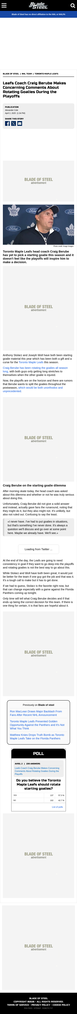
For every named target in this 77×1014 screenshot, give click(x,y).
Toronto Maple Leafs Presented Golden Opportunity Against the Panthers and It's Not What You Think (37, 725)
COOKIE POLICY (61, 1005)
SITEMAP (37, 1008)
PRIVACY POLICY (40, 1005)
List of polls (57, 807)
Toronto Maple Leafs (31, 362)
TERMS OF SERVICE (18, 1005)
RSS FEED (28, 1008)
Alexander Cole (11, 110)
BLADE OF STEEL (11, 74)
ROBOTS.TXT (47, 1008)
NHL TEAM (27, 74)
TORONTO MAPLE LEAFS (46, 74)
